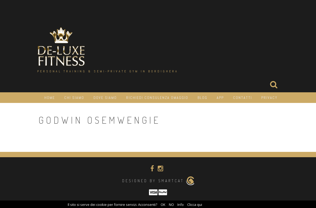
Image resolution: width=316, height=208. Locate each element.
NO (171, 204)
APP (220, 97)
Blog (202, 97)
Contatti (242, 97)
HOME (49, 97)
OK (163, 204)
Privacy (269, 97)
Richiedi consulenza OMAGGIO (157, 97)
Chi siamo (74, 97)
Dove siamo (105, 97)
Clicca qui (194, 204)
